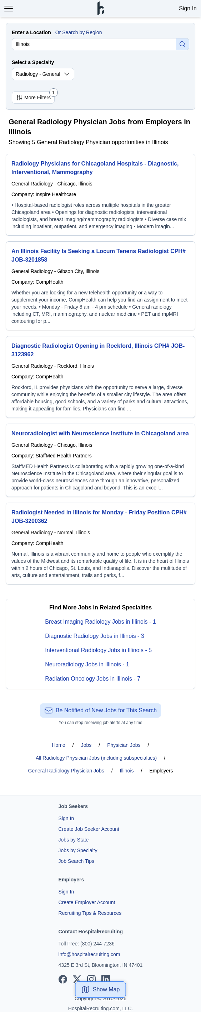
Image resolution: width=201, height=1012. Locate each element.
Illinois (127, 771)
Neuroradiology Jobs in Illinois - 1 (87, 664)
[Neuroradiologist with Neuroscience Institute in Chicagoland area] (100, 460)
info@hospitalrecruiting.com (89, 954)
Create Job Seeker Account (89, 829)
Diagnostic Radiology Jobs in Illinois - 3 (94, 636)
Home (58, 745)
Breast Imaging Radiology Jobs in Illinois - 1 (100, 622)
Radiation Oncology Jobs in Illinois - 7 (92, 679)
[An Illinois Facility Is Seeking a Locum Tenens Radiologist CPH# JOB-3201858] (100, 285)
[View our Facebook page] (63, 979)
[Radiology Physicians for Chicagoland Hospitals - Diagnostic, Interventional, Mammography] (100, 195)
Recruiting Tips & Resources (90, 913)
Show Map (100, 989)
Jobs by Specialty (78, 850)
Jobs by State (74, 840)
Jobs (86, 745)
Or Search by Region (78, 32)
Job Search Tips (76, 861)
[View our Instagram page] (91, 979)
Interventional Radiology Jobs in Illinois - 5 (98, 650)
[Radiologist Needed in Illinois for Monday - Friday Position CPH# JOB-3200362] (100, 543)
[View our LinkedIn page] (105, 979)
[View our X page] (77, 979)
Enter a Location (31, 32)
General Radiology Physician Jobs (66, 771)
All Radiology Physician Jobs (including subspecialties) (96, 758)
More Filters (35, 96)
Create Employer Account (87, 902)
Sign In (188, 8)
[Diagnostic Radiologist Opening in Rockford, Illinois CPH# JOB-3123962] (100, 377)
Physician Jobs (123, 745)
